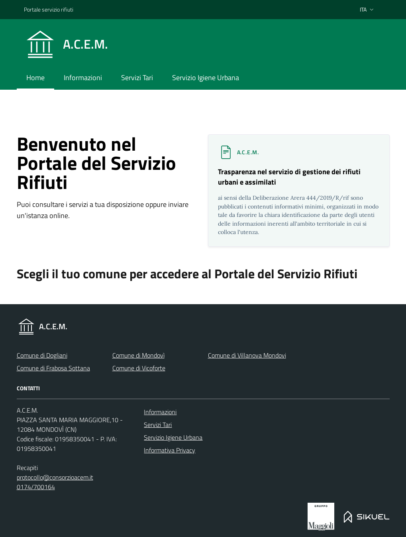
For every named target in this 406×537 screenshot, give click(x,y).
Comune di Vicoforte (138, 368)
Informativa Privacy (169, 450)
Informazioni (160, 412)
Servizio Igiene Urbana (173, 437)
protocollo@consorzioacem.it (55, 477)
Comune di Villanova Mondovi (247, 355)
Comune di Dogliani (42, 355)
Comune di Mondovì (138, 355)
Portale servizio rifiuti (48, 9)
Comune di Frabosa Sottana (53, 368)
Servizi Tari (158, 424)
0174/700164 (36, 487)
